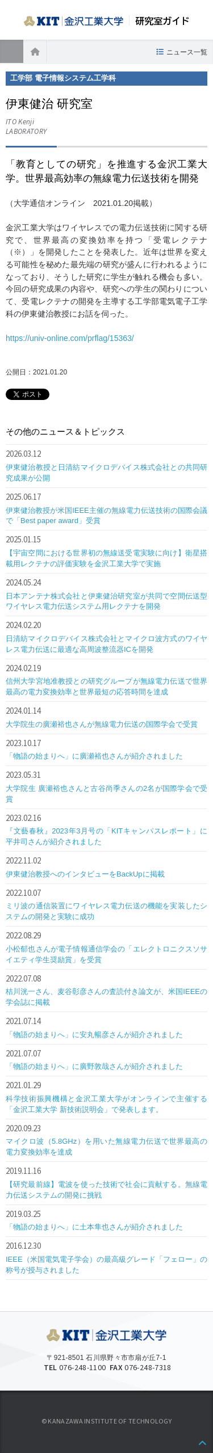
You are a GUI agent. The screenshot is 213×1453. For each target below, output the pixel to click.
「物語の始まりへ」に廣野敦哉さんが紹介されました (94, 1066)
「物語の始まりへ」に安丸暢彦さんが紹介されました (94, 1034)
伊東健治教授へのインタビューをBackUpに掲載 (85, 874)
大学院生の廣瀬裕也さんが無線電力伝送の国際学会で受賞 (102, 724)
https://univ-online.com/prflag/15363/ (70, 338)
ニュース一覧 (186, 52)
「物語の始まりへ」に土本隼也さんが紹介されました (94, 1227)
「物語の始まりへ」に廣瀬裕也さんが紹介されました (94, 756)
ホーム (35, 51)
